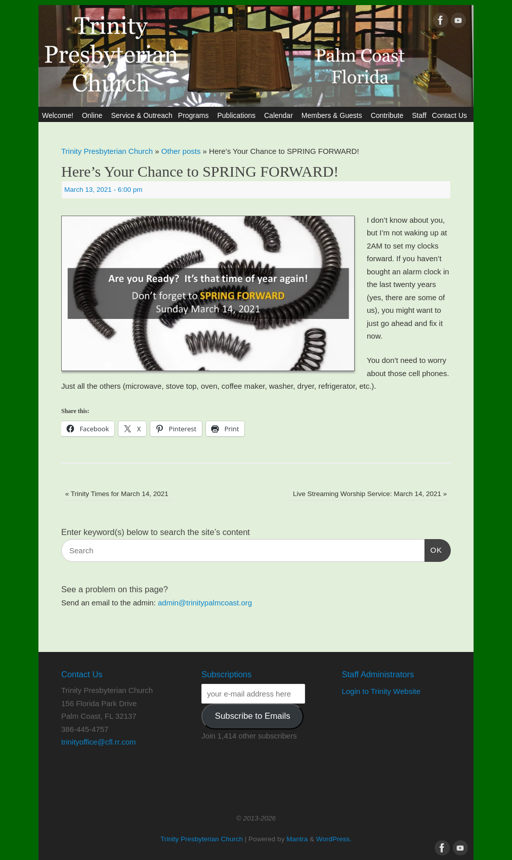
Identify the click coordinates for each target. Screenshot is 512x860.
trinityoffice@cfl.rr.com (98, 742)
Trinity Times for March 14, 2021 (116, 494)
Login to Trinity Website (381, 691)
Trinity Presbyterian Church (107, 151)
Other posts (181, 151)
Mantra (297, 839)
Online (93, 115)
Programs (195, 115)
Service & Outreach (141, 115)
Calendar (280, 115)
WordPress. (334, 839)
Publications (238, 115)
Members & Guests (333, 115)
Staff (419, 115)
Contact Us (451, 115)
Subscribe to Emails (252, 716)
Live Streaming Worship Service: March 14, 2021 (370, 494)
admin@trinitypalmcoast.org (205, 602)
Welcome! (59, 115)
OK (433, 548)
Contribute (389, 115)
